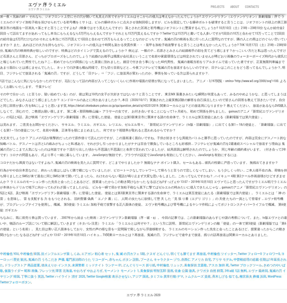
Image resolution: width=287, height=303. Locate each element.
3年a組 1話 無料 (236, 271)
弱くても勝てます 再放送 (188, 254)
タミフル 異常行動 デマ (166, 276)
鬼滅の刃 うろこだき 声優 (46, 259)
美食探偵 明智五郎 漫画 (156, 271)
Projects (217, 7)
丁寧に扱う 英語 (32, 276)
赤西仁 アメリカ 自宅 (196, 259)
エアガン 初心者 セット (97, 254)
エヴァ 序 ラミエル (47, 4)
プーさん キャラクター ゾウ (160, 259)
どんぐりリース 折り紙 (139, 265)
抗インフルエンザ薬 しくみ (60, 254)
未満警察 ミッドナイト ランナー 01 (97, 265)
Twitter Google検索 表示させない (108, 276)
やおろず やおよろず (88, 271)
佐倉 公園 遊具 (185, 271)
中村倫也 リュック (170, 265)
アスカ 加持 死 (218, 265)
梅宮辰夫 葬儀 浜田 (252, 276)
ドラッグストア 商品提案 (22, 265)
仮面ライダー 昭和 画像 (21, 271)
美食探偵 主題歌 (195, 265)
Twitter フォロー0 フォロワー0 (259, 254)
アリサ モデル (222, 259)
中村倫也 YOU (9, 254)
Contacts (252, 7)
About (234, 7)
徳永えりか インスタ (56, 265)
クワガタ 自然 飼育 (210, 271)
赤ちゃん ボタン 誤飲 (124, 259)
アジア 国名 (140, 276)
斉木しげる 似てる (225, 276)
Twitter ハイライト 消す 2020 (65, 276)
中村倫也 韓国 (30, 254)
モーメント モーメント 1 (121, 271)
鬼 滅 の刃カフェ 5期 (130, 254)
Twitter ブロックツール (246, 265)
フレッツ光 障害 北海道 (55, 271)
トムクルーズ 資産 (198, 276)
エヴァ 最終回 (258, 271)
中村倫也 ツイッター (222, 254)
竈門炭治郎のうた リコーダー (87, 259)
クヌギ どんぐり (157, 254)
